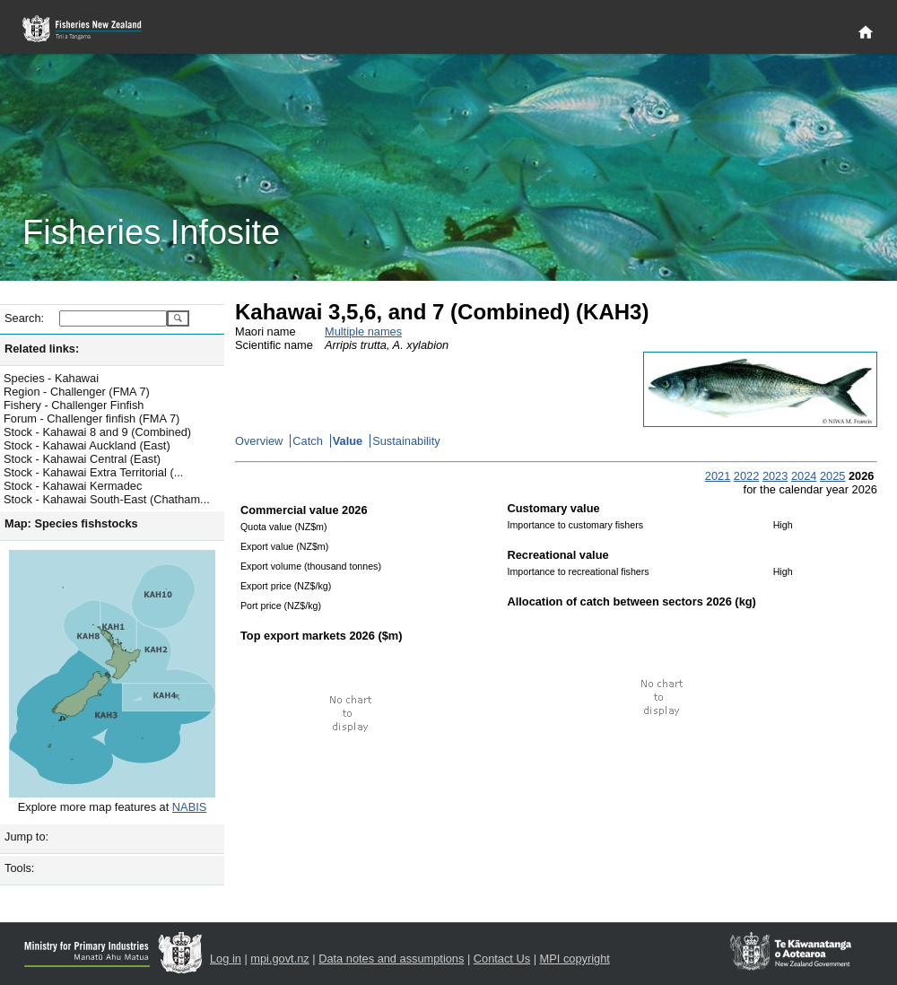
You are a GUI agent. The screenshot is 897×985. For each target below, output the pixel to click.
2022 (746, 476)
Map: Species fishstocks (71, 523)
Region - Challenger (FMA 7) (77, 391)
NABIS (189, 807)
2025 (832, 476)
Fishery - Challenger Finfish (74, 405)
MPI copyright (575, 958)
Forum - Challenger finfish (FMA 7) (91, 418)
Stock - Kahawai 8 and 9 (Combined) (97, 432)
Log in (225, 958)
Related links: (41, 348)
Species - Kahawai (51, 378)
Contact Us (502, 958)
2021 (717, 476)
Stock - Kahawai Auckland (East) (87, 445)
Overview (259, 441)
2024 (803, 476)
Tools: (19, 868)
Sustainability (406, 441)
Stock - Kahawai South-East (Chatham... (107, 499)
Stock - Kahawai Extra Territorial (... (93, 472)
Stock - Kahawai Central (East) (82, 459)
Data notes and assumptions (391, 958)
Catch (307, 441)
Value (347, 441)
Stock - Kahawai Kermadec (73, 485)
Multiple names (363, 331)
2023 (775, 476)
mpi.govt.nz (279, 958)
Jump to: (26, 836)
